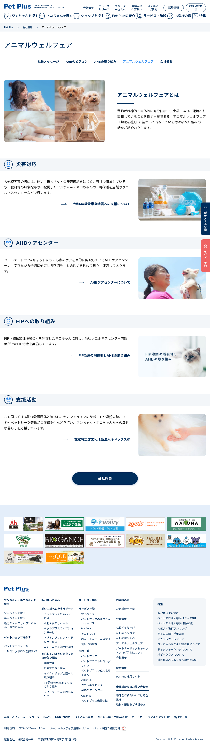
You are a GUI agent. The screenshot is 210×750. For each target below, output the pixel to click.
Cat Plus (86, 695)
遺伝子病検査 (89, 644)
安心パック (88, 614)
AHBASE (86, 679)
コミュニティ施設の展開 (58, 646)
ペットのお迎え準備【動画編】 (176, 623)
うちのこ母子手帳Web (171, 633)
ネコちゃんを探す (14, 618)
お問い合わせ (195, 8)
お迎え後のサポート (56, 623)
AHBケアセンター (92, 690)
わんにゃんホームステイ (96, 638)
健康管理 (49, 663)
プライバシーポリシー (32, 728)
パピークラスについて (171, 654)
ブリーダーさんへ (120, 8)
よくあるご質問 (153, 8)
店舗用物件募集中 (136, 8)
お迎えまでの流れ (168, 612)
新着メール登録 (206, 221)
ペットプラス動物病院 (94, 700)
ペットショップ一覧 (16, 646)
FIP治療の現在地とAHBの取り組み (104, 355)
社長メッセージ (48, 61)
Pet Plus (8, 27)
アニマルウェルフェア (129, 643)
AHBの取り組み (105, 61)
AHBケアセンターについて (110, 282)
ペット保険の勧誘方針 (107, 728)
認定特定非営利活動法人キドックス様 (102, 439)
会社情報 (88, 7)
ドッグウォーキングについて (175, 649)
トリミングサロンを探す (18, 651)
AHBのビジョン (77, 61)
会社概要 (166, 61)
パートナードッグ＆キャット (149, 716)
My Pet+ (86, 628)
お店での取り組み (54, 668)
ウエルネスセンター (93, 685)
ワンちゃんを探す (14, 612)
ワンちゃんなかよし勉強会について (179, 644)
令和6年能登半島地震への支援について (101, 204)
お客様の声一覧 (125, 608)
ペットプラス (89, 656)
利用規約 (9, 728)
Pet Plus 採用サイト (128, 676)
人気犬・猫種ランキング (172, 628)
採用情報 (173, 7)
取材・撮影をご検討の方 (130, 704)
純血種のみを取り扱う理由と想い (177, 660)
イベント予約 (206, 258)
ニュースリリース (104, 8)
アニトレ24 (88, 633)
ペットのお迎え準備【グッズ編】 (177, 618)
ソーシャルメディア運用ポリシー (69, 728)
